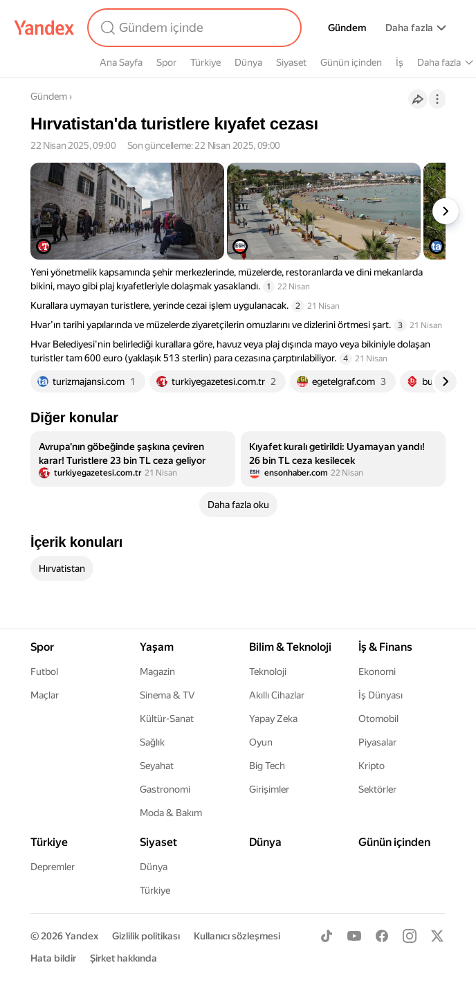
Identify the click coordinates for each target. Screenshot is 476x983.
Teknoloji (267, 671)
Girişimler (269, 789)
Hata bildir (53, 958)
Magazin (157, 671)
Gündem (347, 27)
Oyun (261, 742)
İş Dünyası (380, 695)
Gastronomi (165, 789)
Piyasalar (377, 742)
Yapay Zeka (273, 718)
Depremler (52, 866)
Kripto (371, 765)
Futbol (44, 671)
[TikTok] (326, 936)
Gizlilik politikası (146, 935)
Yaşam (157, 646)
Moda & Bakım (171, 812)
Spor (166, 62)
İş (399, 62)
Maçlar (44, 695)
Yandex (81, 935)
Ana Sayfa (121, 62)
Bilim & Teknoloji (290, 646)
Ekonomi (377, 671)
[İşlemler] (437, 99)
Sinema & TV (167, 695)
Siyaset (291, 62)
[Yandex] (44, 27)
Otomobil (378, 718)
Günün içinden (351, 62)
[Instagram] (409, 936)
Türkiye (205, 62)
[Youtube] (354, 936)
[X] (437, 936)
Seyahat (157, 765)
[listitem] (132, 459)
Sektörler (377, 789)
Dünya (248, 62)
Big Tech (267, 765)
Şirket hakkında (123, 958)
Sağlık (152, 742)
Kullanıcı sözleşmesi (237, 935)
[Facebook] (382, 936)
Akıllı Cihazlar (276, 695)
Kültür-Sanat (167, 718)
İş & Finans (385, 646)
